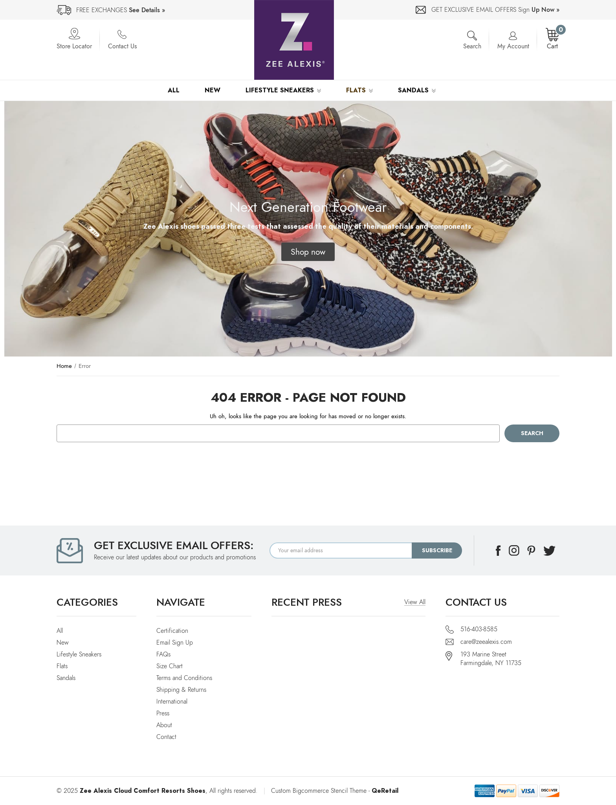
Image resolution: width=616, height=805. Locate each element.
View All (414, 602)
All (174, 90)
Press (162, 713)
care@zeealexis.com (486, 642)
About (164, 725)
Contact (166, 737)
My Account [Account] (513, 46)
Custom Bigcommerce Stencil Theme (319, 791)
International (171, 701)
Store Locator (74, 46)
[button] (308, 252)
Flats (359, 90)
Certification (172, 631)
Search (472, 46)
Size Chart (169, 666)
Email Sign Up (174, 643)
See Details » (147, 10)
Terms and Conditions (184, 678)
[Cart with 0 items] (552, 39)
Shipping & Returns (181, 690)
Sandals (417, 90)
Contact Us (122, 46)
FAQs (163, 654)
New (212, 90)
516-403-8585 (478, 629)
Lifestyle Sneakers (283, 90)
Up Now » (545, 10)
